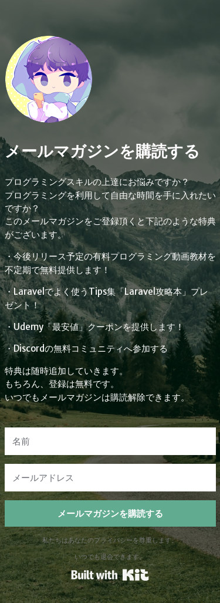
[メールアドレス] (110, 477)
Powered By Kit (110, 574)
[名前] (110, 441)
